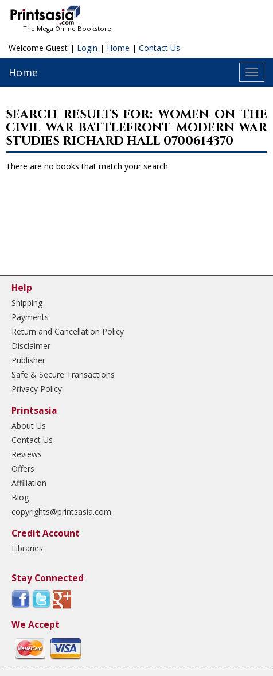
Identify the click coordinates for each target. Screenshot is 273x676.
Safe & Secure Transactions (63, 374)
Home (118, 47)
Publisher (28, 360)
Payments (30, 317)
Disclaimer (30, 345)
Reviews (26, 454)
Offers (22, 468)
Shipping (26, 302)
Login (87, 47)
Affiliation (28, 482)
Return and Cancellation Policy (67, 331)
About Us (28, 425)
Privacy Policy (36, 388)
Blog (20, 497)
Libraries (27, 548)
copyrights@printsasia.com (61, 511)
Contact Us (159, 47)
